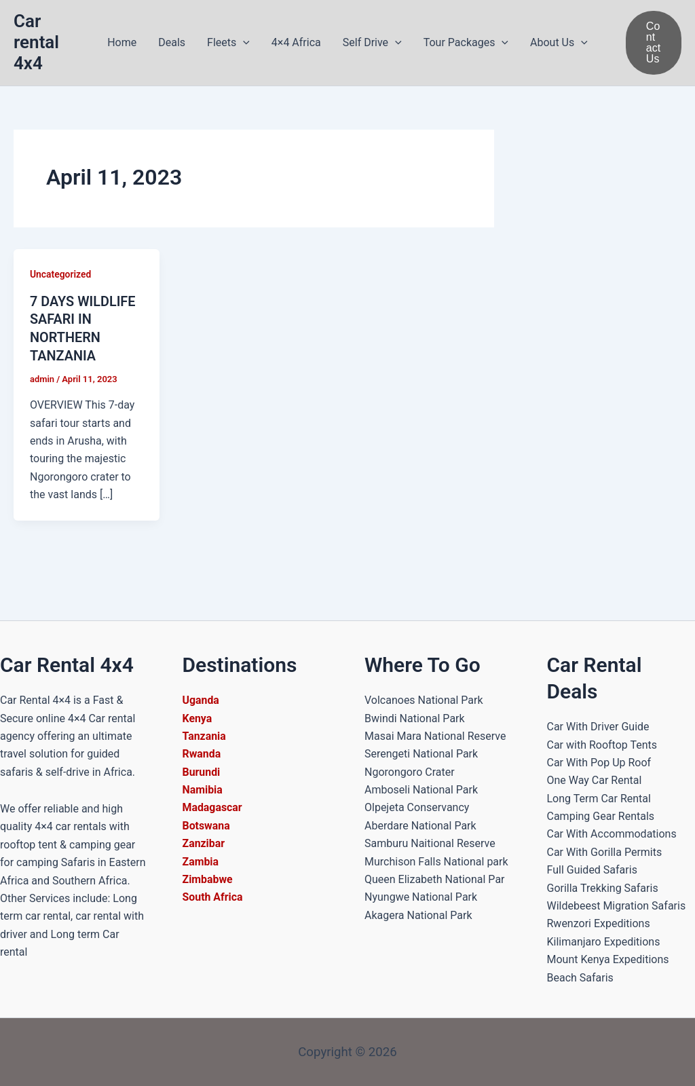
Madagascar (213, 807)
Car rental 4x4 (36, 42)
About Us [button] (559, 43)
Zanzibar (204, 843)
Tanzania (205, 736)
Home (121, 42)
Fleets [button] (228, 43)
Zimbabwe (208, 879)
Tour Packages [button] (466, 43)
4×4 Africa (296, 42)
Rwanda (202, 753)
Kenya (197, 718)
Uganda (201, 700)
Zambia (201, 861)
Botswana (207, 825)
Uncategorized (61, 274)
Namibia (203, 789)
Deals (171, 42)
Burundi (202, 772)
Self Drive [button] (372, 43)
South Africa (213, 897)
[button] (243, 43)
